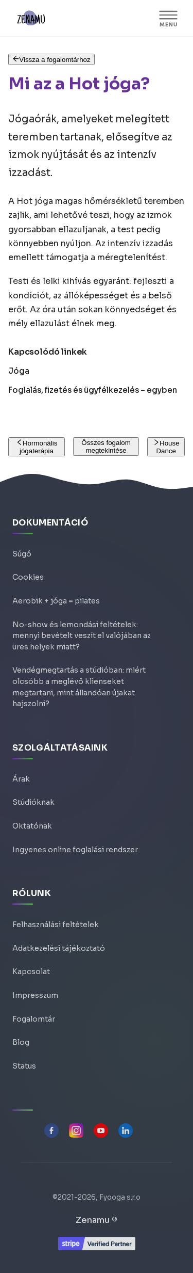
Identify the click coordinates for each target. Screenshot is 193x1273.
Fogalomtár (33, 1019)
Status (24, 1066)
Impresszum (35, 995)
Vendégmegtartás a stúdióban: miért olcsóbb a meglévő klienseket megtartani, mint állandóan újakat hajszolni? (79, 686)
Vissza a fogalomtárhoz (51, 59)
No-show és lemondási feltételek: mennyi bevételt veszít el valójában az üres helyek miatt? (81, 635)
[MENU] (168, 18)
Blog (20, 1042)
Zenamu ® (96, 1220)
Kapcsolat (31, 971)
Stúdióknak (33, 802)
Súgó (21, 554)
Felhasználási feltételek (55, 924)
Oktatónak (32, 826)
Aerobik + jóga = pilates (56, 601)
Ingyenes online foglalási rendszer (75, 849)
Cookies (28, 577)
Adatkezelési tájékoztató (58, 948)
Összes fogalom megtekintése (106, 446)
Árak (21, 779)
